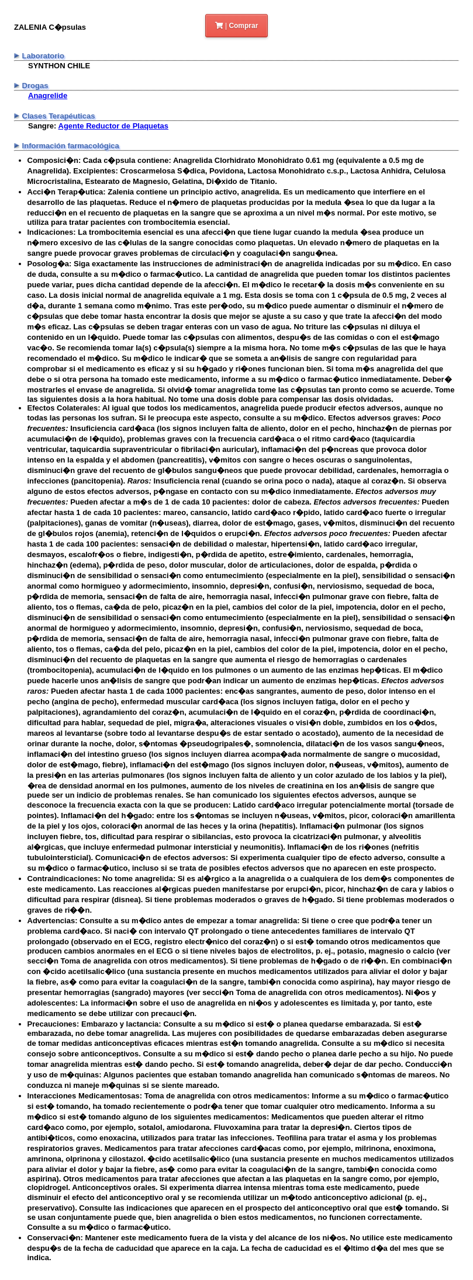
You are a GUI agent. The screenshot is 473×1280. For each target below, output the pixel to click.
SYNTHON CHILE (59, 65)
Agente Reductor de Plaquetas (113, 125)
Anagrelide (47, 95)
